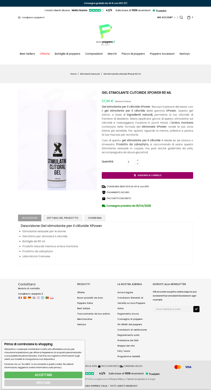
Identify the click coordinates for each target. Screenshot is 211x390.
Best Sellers (83, 308)
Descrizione (30, 218)
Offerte (81, 292)
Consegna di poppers (130, 319)
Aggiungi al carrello (147, 175)
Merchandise (84, 319)
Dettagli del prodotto (62, 218)
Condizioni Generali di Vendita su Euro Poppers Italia (131, 303)
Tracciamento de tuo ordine (93, 313)
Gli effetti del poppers (129, 324)
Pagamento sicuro (128, 313)
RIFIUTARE (43, 383)
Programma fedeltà (128, 356)
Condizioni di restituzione (132, 329)
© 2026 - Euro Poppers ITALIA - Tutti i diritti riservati (105, 386)
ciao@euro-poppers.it (30, 293)
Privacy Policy (117, 379)
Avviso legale (125, 292)
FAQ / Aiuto (123, 351)
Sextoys (81, 324)
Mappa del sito (126, 345)
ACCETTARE (43, 375)
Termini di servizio (136, 379)
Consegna (95, 218)
